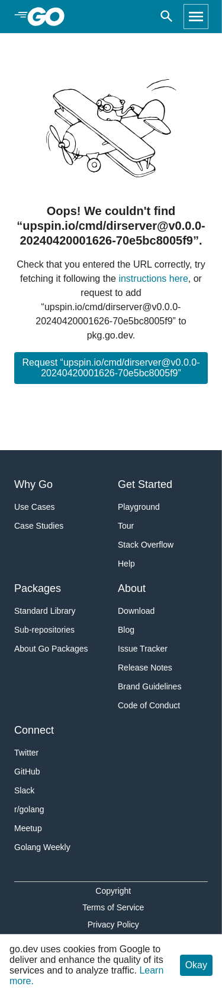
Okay (196, 965)
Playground (139, 507)
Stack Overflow (145, 544)
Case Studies (38, 525)
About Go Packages (51, 648)
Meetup (28, 828)
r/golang (29, 809)
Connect (34, 730)
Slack (24, 790)
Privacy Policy (113, 924)
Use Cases (34, 507)
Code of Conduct (149, 705)
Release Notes (145, 667)
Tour (126, 525)
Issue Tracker (143, 648)
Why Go (33, 484)
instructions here (153, 279)
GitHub (27, 771)
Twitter (26, 752)
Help (126, 563)
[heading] (50, 16)
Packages (37, 588)
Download (136, 611)
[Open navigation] (196, 16)
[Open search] (167, 16)
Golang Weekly (42, 847)
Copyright (113, 891)
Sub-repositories (44, 629)
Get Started (145, 484)
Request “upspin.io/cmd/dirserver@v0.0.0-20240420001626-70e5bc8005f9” (111, 367)
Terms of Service (113, 907)
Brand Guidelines (149, 686)
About (132, 588)
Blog (126, 629)
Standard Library (45, 611)
